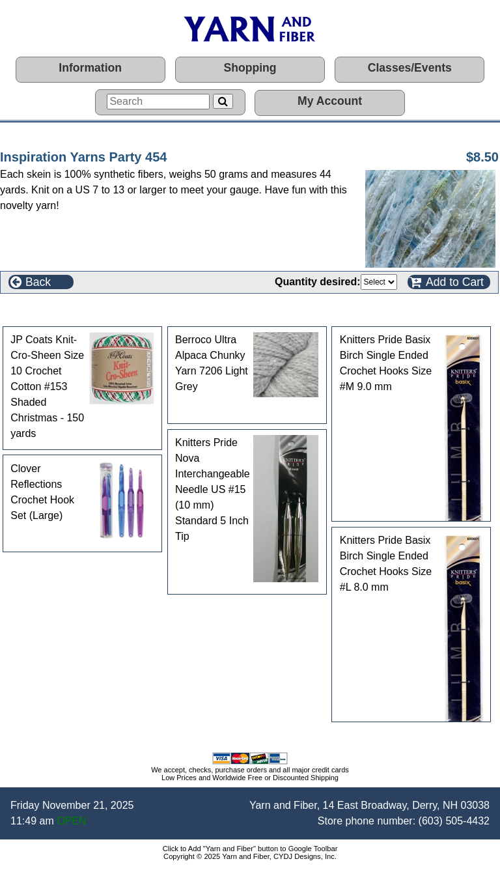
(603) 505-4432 (454, 820)
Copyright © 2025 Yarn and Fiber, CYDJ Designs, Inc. (250, 856)
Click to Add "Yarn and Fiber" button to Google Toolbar (250, 848)
